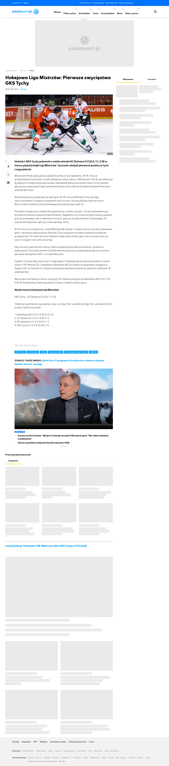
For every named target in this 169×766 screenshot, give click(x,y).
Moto (119, 13)
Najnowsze (128, 79)
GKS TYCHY (20, 352)
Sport (50, 751)
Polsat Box (98, 751)
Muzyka (62, 761)
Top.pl (147, 758)
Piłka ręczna (131, 13)
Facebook (136, 3)
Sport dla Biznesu (126, 3)
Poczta (39, 758)
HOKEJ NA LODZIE (55, 352)
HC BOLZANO (33, 352)
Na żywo (55, 758)
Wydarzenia (95, 758)
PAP (35, 742)
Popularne (13, 461)
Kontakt (15, 742)
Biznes (111, 758)
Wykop (8, 183)
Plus (90, 751)
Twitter (140, 3)
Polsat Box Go (85, 3)
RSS (156, 3)
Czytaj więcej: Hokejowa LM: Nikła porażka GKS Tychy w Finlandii (46, 546)
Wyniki (26, 3)
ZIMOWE (93, 352)
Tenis (95, 13)
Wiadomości (41, 751)
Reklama (43, 742)
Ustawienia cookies (58, 742)
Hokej (31, 70)
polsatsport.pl (11, 70)
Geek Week (81, 751)
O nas (91, 742)
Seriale (140, 758)
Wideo (57, 12)
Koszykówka (107, 13)
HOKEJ (43, 352)
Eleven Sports (69, 751)
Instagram (148, 3)
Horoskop (77, 758)
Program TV (17, 3)
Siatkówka (84, 13)
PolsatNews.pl (98, 3)
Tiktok (152, 3)
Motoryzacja (121, 758)
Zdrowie (131, 758)
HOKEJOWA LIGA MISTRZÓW (76, 352)
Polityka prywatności (78, 742)
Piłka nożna (70, 13)
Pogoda (58, 751)
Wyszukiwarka (155, 12)
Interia (31, 758)
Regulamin (26, 742)
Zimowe (23, 70)
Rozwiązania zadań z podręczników (42, 761)
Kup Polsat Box (111, 3)
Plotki (85, 758)
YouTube (144, 3)
